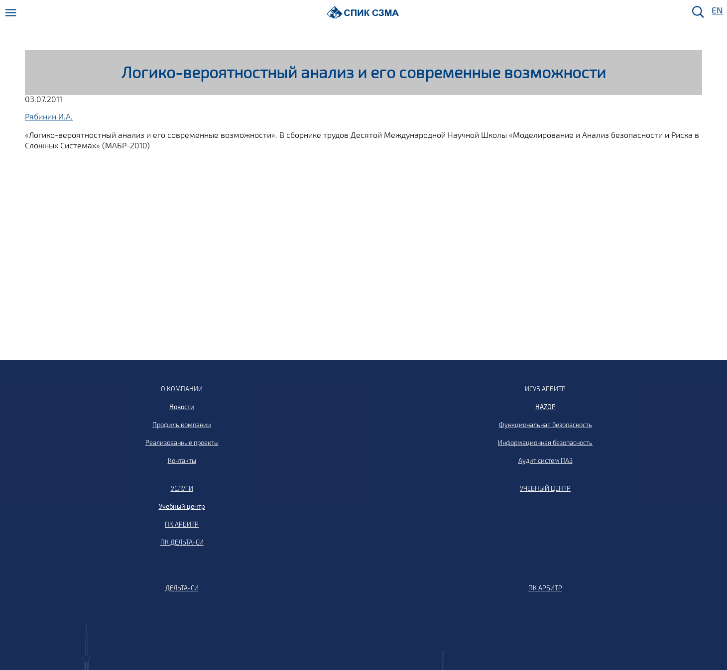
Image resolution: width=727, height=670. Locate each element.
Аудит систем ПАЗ (545, 460)
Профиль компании (181, 425)
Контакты (182, 460)
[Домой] (363, 12)
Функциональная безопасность (545, 425)
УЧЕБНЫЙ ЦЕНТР (545, 488)
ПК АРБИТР (182, 524)
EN (717, 10)
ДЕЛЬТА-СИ (182, 588)
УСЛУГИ (182, 488)
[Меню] (10, 12)
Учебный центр (182, 506)
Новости (181, 407)
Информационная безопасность (545, 443)
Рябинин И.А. (49, 116)
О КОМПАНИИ (182, 389)
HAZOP (545, 407)
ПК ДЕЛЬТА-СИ (182, 542)
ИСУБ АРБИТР (545, 389)
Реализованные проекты (182, 443)
